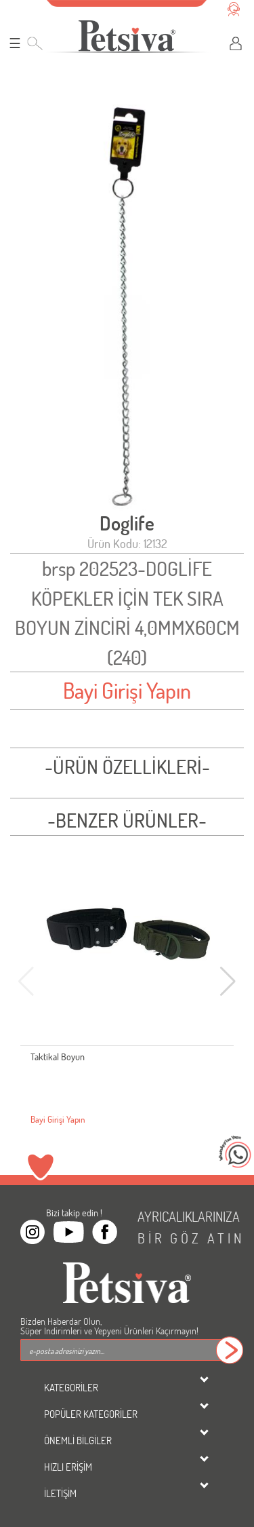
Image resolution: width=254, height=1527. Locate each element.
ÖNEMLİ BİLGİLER (78, 1440)
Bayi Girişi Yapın (127, 690)
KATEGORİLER (71, 1387)
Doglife (127, 523)
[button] (228, 982)
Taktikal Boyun (57, 1056)
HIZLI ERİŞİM (68, 1466)
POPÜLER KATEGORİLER (90, 1413)
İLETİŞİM (60, 1493)
